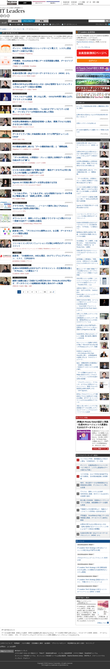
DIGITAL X (87, 656)
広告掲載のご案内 (37, 643)
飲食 (19, 139)
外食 (23, 139)
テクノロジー (28, 21)
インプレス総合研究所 (65, 653)
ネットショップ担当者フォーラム (25, 656)
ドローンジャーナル (98, 656)
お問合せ (3, 646)
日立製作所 (15, 273)
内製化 (40, 248)
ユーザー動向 (16, 24)
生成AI (33, 76)
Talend (34, 89)
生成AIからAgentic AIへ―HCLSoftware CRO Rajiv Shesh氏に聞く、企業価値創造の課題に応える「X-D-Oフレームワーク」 (87, 355)
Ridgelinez (15, 149)
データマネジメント (70, 24)
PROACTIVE (38, 223)
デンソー (15, 53)
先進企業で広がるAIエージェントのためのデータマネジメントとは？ (87, 253)
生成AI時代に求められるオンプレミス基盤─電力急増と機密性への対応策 (87, 336)
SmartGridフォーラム (91, 653)
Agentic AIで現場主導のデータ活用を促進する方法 (34, 182)
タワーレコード (17, 223)
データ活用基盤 (24, 66)
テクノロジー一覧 (18, 29)
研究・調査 (96, 2)
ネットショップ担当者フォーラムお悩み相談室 (51, 656)
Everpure (22, 53)
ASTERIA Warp (28, 223)
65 (45, 292)
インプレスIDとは (84, 47)
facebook (4, 15)
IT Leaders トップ (5, 29)
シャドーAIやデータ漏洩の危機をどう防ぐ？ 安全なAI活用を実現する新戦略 (87, 199)
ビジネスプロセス (28, 127)
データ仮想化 (24, 149)
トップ (4, 23)
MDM (28, 76)
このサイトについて (6, 643)
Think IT (41, 653)
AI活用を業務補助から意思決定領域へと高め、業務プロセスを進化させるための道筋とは (87, 163)
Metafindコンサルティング (52, 248)
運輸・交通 (28, 286)
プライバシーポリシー (59, 643)
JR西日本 (15, 286)
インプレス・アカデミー (22, 658)
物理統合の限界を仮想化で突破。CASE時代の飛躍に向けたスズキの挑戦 (87, 234)
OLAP (22, 114)
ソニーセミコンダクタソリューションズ (24, 248)
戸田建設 (15, 66)
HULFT (39, 185)
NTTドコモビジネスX (19, 76)
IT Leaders (12, 11)
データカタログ (31, 185)
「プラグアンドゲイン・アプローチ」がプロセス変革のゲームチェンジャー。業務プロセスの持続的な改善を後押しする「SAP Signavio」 (87, 386)
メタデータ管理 (40, 163)
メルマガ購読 (26, 643)
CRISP (14, 139)
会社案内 (47, 643)
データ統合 (27, 89)
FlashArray (29, 53)
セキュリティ (56, 24)
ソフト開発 (82, 2)
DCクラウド (39, 3)
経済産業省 (15, 236)
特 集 (42, 21)
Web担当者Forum (51, 653)
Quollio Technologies (18, 175)
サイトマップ (90, 643)
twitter (1, 15)
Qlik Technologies (17, 89)
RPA (46, 24)
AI (41, 24)
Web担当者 (66, 2)
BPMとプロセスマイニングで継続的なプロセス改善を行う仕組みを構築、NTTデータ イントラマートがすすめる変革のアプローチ (87, 398)
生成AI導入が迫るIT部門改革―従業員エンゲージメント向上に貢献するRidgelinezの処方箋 (87, 327)
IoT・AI (89, 2)
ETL (24, 211)
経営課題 (15, 21)
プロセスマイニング (30, 24)
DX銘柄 (23, 261)
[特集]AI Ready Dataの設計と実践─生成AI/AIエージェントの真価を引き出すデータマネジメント (92, 425)
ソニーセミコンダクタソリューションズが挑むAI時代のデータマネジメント (87, 216)
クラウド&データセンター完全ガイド (26, 653)
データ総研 (29, 175)
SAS (13, 102)
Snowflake (33, 66)
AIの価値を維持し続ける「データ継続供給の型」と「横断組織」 (40, 146)
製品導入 (52, 3)
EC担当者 (74, 2)
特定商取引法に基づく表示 (76, 643)
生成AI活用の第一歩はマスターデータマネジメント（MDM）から (41, 73)
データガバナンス (21, 102)
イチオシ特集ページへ (100, 448)
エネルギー (66, 4)
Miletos (14, 127)
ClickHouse (15, 114)
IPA (13, 199)
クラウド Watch (78, 653)
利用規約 (17, 643)
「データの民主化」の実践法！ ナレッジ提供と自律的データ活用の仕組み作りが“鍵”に (87, 181)
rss (8, 15)
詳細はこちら (101, 623)
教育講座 (80, 4)
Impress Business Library (85, 42)
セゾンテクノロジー (18, 185)
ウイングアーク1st (18, 163)
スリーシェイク (17, 211)
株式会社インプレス (21, 650)
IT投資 (23, 199)
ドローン (73, 4)
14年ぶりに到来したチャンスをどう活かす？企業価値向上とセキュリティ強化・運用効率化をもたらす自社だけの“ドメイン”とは (87, 318)
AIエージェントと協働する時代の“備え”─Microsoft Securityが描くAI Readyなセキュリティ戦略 (87, 345)
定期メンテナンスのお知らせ (86, 123)
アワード (29, 261)
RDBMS (27, 114)
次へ (51, 292)
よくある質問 (11, 646)
